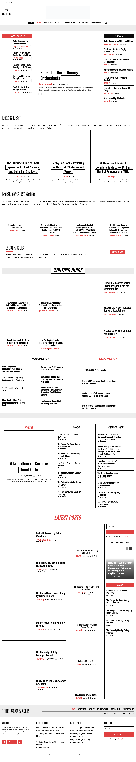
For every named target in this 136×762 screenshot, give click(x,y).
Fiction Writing (109, 341)
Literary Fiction (18, 58)
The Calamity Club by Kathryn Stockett (21, 88)
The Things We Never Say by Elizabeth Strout (22, 54)
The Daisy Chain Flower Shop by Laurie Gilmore (22, 66)
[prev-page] (37, 94)
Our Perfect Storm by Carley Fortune (21, 77)
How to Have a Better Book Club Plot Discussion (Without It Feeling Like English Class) (18, 309)
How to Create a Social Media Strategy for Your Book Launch (99, 411)
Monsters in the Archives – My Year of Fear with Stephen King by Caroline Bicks (109, 441)
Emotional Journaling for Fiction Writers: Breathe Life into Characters (50, 309)
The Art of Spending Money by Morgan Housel (108, 478)
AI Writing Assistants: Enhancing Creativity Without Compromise (51, 347)
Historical (16, 92)
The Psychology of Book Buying (94, 374)
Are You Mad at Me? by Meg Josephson (108, 497)
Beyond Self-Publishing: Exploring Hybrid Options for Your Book (52, 383)
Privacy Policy (124, 541)
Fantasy (106, 101)
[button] (106, 22)
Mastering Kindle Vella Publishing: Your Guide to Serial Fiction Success (12, 373)
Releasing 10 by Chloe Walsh (81, 738)
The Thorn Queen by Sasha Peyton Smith (86, 630)
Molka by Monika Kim (86, 665)
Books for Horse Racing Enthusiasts (17, 230)
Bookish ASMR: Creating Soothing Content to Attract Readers (99, 386)
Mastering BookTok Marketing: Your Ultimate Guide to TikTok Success (96, 398)
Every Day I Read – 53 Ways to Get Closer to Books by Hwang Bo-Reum (108, 468)
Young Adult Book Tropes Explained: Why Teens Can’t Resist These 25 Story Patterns (51, 233)
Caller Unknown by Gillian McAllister (20, 42)
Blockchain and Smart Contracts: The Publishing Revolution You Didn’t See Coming (51, 395)
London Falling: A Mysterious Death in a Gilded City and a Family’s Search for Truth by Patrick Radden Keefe (109, 454)
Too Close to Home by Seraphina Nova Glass (86, 592)
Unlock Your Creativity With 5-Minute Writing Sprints (18, 345)
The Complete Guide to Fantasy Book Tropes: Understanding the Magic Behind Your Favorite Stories (84, 233)
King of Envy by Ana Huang (80, 744)
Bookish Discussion (48, 239)
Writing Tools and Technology (50, 352)
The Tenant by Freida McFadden (82, 732)
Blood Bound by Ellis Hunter (115, 98)
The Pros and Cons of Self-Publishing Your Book (51, 406)
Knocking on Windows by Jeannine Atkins (107, 507)
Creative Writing (110, 297)
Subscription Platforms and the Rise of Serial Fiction (52, 372)
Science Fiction (108, 93)
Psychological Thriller (20, 46)
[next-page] (40, 94)
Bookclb (55, 84)
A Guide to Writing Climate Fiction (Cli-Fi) (117, 336)
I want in (120, 536)
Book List (20, 177)
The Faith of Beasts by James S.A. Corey (117, 89)
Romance (16, 70)
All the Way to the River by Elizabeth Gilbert (108, 488)
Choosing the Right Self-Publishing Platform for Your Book (13, 407)
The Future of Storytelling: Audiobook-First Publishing (13, 383)
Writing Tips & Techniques (15, 315)
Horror (78, 668)
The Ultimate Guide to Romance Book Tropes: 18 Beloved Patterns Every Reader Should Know (119, 233)
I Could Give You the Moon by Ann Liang (69, 497)
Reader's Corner (45, 84)
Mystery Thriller (83, 596)
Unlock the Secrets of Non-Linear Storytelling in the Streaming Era (118, 290)
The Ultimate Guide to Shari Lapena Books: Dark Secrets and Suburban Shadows (23, 167)
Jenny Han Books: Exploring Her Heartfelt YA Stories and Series (68, 167)
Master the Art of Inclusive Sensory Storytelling (117, 313)
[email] (120, 531)
